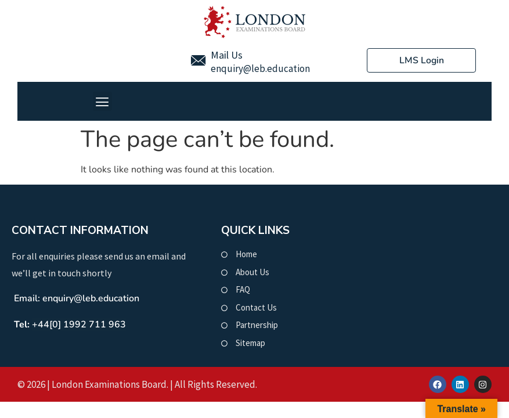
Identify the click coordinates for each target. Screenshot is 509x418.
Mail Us (227, 55)
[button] (102, 101)
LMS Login (421, 60)
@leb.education (276, 68)
